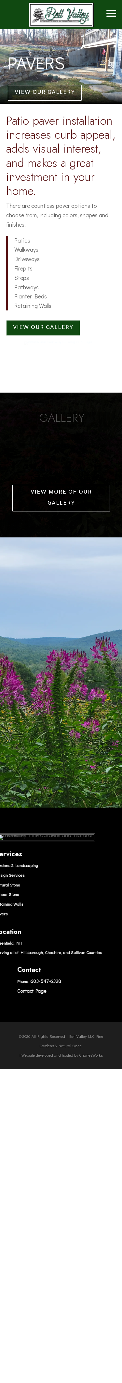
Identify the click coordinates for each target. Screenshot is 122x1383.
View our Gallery (45, 93)
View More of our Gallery (61, 781)
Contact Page (31, 1274)
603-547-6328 (45, 1265)
